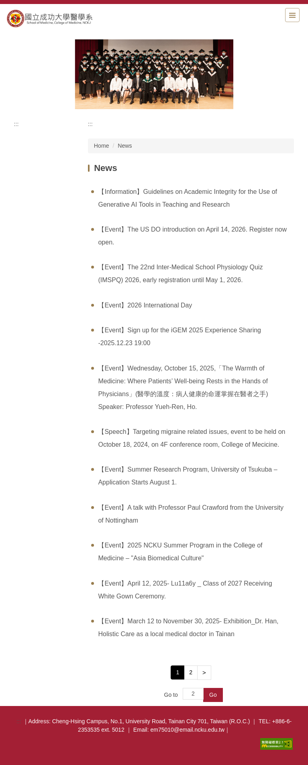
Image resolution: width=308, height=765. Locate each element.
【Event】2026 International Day (145, 305)
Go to (171, 695)
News (125, 145)
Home (101, 145)
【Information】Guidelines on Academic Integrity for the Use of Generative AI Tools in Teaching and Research (187, 198)
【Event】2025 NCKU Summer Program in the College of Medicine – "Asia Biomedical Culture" (180, 552)
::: (16, 124)
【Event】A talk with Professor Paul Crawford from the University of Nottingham (191, 514)
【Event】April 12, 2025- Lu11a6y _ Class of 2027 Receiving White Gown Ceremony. (185, 590)
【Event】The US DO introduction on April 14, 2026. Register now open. (192, 236)
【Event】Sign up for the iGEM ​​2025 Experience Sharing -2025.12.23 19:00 (179, 336)
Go (213, 695)
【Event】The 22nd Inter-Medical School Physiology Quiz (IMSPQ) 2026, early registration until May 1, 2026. (180, 273)
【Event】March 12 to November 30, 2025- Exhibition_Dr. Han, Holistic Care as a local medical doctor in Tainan (188, 627)
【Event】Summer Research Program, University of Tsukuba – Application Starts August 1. (187, 476)
